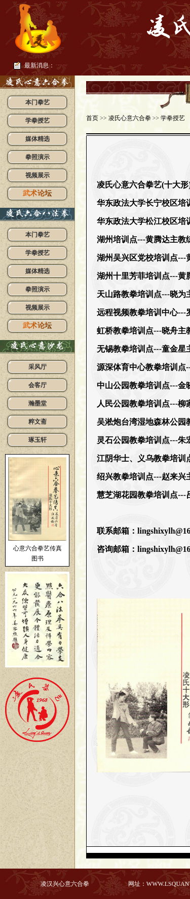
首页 (92, 118)
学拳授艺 (173, 118)
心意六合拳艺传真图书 (37, 553)
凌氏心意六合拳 (129, 118)
